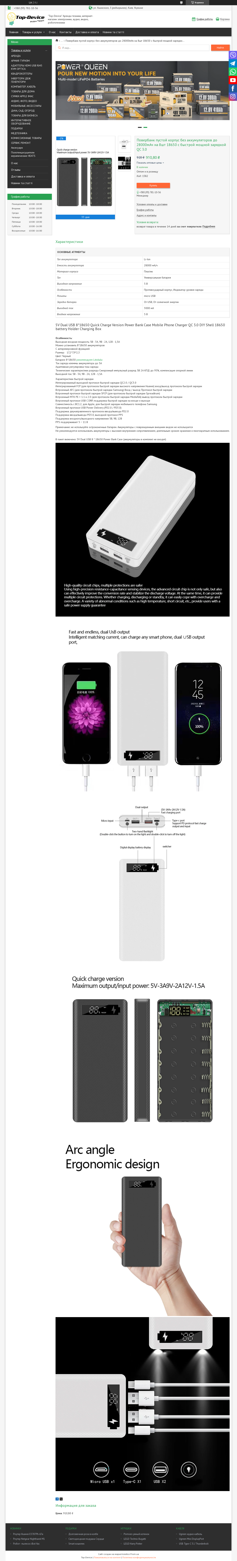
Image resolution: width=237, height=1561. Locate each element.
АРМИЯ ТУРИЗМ (20, 60)
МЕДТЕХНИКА (19, 133)
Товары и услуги (32, 32)
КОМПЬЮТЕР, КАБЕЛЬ (23, 86)
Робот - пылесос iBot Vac (26, 1543)
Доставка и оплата (87, 32)
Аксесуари (17, 147)
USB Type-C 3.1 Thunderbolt (193, 1543)
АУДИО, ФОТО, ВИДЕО (24, 101)
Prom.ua (134, 1554)
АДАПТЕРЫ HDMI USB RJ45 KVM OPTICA (26, 67)
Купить (153, 185)
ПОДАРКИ (17, 128)
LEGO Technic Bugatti (135, 1538)
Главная (13, 32)
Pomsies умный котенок (136, 1534)
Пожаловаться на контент (107, 1557)
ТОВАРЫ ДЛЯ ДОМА (23, 91)
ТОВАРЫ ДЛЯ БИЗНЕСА (24, 115)
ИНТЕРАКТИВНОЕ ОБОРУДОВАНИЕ (21, 122)
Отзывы (15, 170)
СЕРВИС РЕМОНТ (21, 143)
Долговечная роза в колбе (83, 1534)
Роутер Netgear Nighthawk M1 (29, 1538)
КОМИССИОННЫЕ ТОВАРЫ (26, 138)
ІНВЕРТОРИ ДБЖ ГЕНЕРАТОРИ (21, 80)
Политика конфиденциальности (139, 1557)
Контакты (65, 32)
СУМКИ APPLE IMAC (22, 96)
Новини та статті (113, 32)
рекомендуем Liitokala (89, 359)
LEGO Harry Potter (133, 1543)
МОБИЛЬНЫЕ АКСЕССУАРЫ (26, 106)
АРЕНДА (16, 56)
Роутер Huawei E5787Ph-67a (28, 1534)
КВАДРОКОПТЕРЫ (21, 73)
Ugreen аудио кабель (190, 1534)
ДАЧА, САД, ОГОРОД (23, 110)
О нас (52, 32)
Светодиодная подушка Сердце (86, 1538)
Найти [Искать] (220, 47)
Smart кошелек (76, 1543)
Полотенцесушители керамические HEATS (23, 154)
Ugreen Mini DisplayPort (191, 1538)
